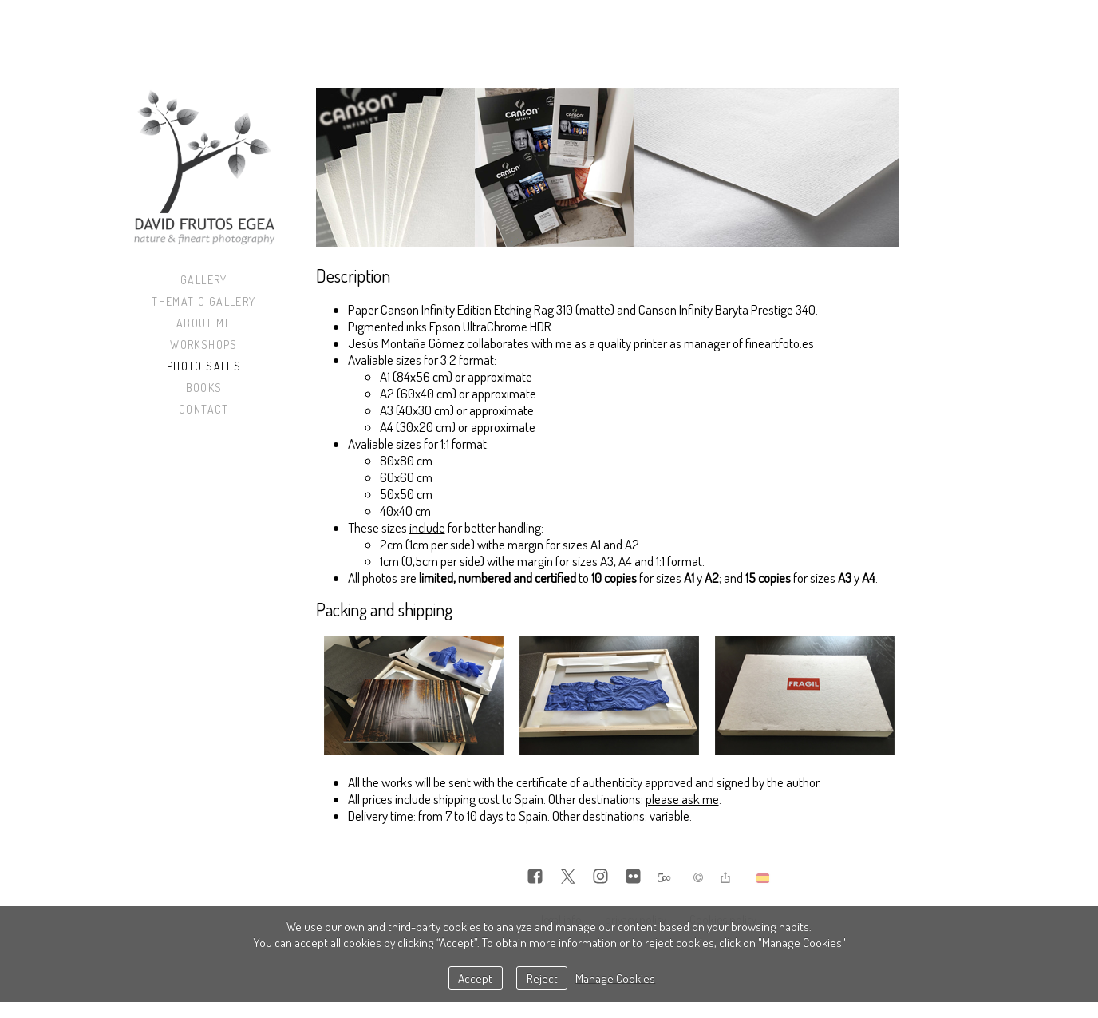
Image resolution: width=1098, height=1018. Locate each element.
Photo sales (204, 366)
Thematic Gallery (203, 301)
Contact (204, 409)
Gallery (203, 280)
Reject (542, 978)
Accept (475, 978)
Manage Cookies (615, 978)
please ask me (682, 798)
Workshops (204, 344)
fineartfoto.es (779, 343)
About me (203, 323)
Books (204, 387)
